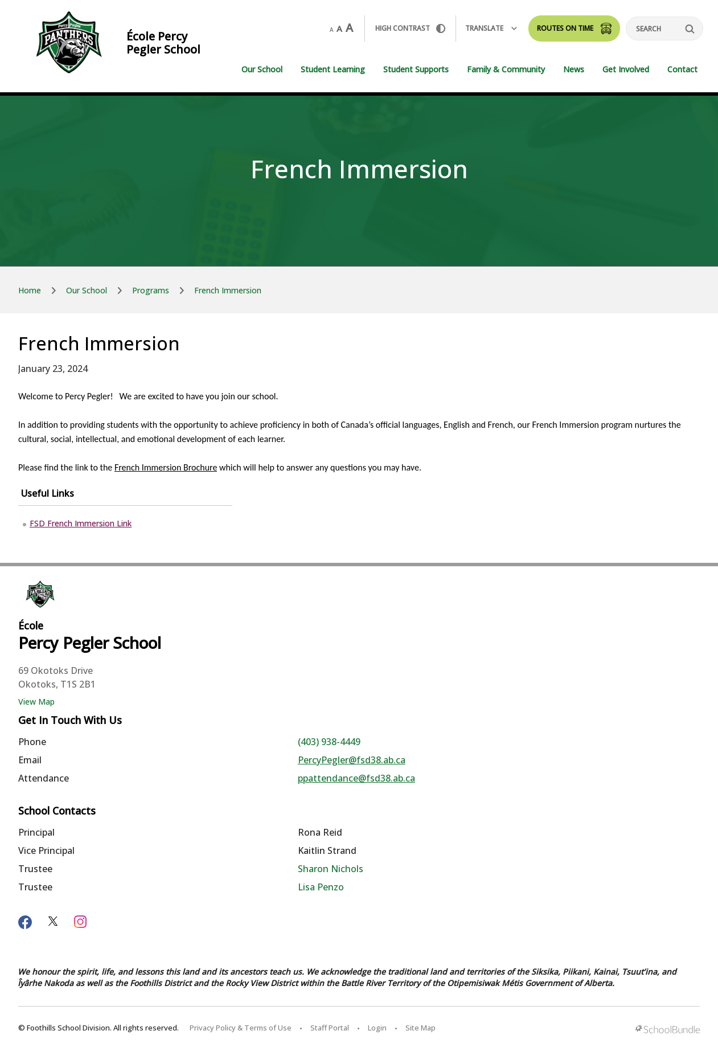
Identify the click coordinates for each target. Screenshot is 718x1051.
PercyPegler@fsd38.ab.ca (351, 760)
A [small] (331, 30)
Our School (261, 69)
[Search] (664, 28)
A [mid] (339, 28)
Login (377, 1028)
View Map (36, 701)
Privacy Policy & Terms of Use (241, 1028)
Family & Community (506, 69)
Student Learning (333, 69)
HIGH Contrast (410, 28)
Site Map (420, 1028)
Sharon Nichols (330, 868)
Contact (682, 69)
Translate (491, 28)
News (573, 69)
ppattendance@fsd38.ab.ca (356, 778)
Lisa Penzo (321, 887)
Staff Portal (329, 1028)
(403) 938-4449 (329, 741)
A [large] (349, 28)
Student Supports (416, 69)
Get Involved (625, 69)
